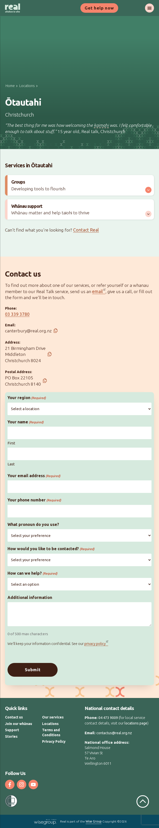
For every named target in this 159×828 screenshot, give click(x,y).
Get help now (99, 8)
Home (10, 86)
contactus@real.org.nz (114, 733)
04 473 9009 (108, 718)
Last (11, 464)
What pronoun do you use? (33, 524)
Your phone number (34, 500)
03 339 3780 (17, 314)
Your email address (34, 475)
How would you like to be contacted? (51, 548)
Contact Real (86, 230)
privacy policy (95, 644)
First (11, 443)
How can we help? (32, 573)
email (97, 291)
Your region (27, 397)
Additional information (30, 597)
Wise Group (94, 821)
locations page (135, 723)
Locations (27, 86)
